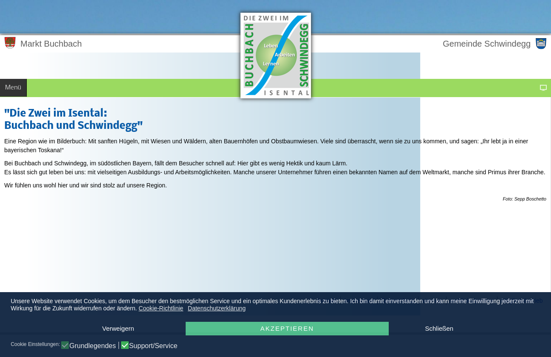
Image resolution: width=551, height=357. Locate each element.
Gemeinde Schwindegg (487, 43)
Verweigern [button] (118, 328)
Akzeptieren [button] (287, 328)
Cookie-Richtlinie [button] (160, 308)
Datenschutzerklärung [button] (217, 308)
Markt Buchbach (51, 43)
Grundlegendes (92, 346)
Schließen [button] (439, 328)
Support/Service (153, 346)
